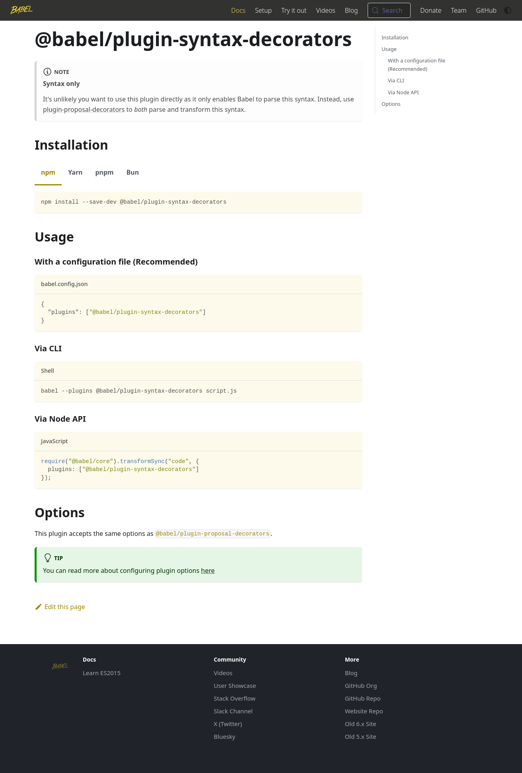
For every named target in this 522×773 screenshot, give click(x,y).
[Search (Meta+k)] (389, 10)
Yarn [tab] (75, 172)
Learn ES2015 (102, 673)
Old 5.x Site (360, 736)
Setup (263, 10)
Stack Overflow (234, 698)
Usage (389, 49)
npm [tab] (48, 172)
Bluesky (224, 736)
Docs (238, 10)
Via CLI (396, 80)
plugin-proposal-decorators (84, 109)
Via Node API (403, 92)
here (207, 570)
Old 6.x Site (360, 724)
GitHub (486, 10)
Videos (325, 10)
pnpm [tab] (104, 172)
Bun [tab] (133, 172)
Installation (395, 37)
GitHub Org (361, 685)
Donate (430, 10)
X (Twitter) (228, 724)
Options (391, 103)
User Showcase (235, 685)
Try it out (293, 10)
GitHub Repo (363, 698)
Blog (351, 10)
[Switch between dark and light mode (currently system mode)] (507, 10)
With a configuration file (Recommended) (416, 64)
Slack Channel (233, 711)
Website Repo (364, 711)
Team (459, 10)
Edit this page (60, 606)
